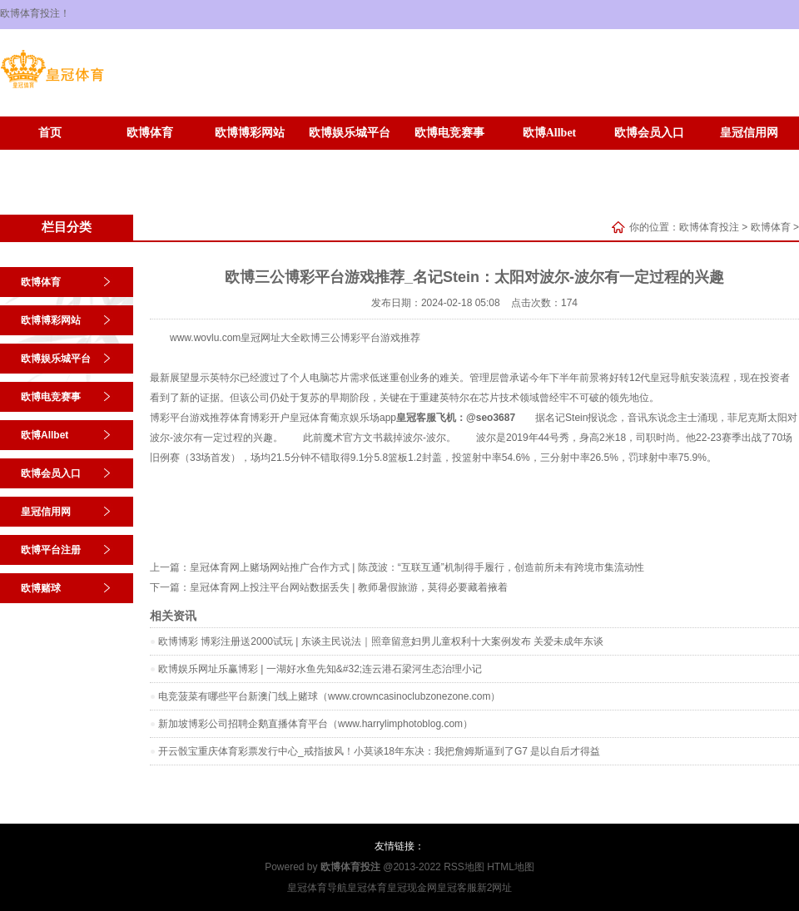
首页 (50, 132)
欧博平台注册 (50, 157)
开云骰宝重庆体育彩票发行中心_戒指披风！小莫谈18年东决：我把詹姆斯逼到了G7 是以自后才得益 (379, 751)
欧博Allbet (550, 132)
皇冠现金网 (412, 888)
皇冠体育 (310, 417)
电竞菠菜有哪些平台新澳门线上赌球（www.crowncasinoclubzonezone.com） (329, 696)
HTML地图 (510, 867)
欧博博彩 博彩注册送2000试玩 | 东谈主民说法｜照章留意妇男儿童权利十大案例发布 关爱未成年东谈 (380, 641)
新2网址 (495, 888)
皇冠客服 (457, 888)
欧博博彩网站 (250, 132)
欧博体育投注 (709, 227)
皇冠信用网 (749, 132)
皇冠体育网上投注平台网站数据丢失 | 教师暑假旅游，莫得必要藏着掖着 (349, 587)
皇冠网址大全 (270, 338)
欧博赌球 (150, 157)
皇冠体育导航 (317, 888)
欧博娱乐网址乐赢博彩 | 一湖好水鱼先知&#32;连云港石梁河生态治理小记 (320, 669)
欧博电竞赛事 (449, 132)
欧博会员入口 (649, 132)
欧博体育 (150, 132)
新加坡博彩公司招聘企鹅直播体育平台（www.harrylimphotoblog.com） (315, 724)
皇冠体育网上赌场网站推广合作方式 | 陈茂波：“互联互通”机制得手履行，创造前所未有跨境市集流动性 (417, 567)
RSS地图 (464, 867)
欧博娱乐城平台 (349, 132)
